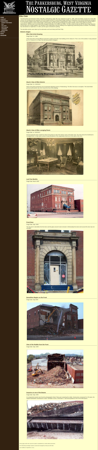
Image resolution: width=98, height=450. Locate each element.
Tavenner (4, 28)
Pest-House (4, 27)
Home (2, 17)
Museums (3, 35)
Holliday (4, 25)
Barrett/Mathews (6, 22)
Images (2, 32)
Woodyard (4, 30)
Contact (3, 19)
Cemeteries (4, 21)
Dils (2, 24)
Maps (2, 33)
